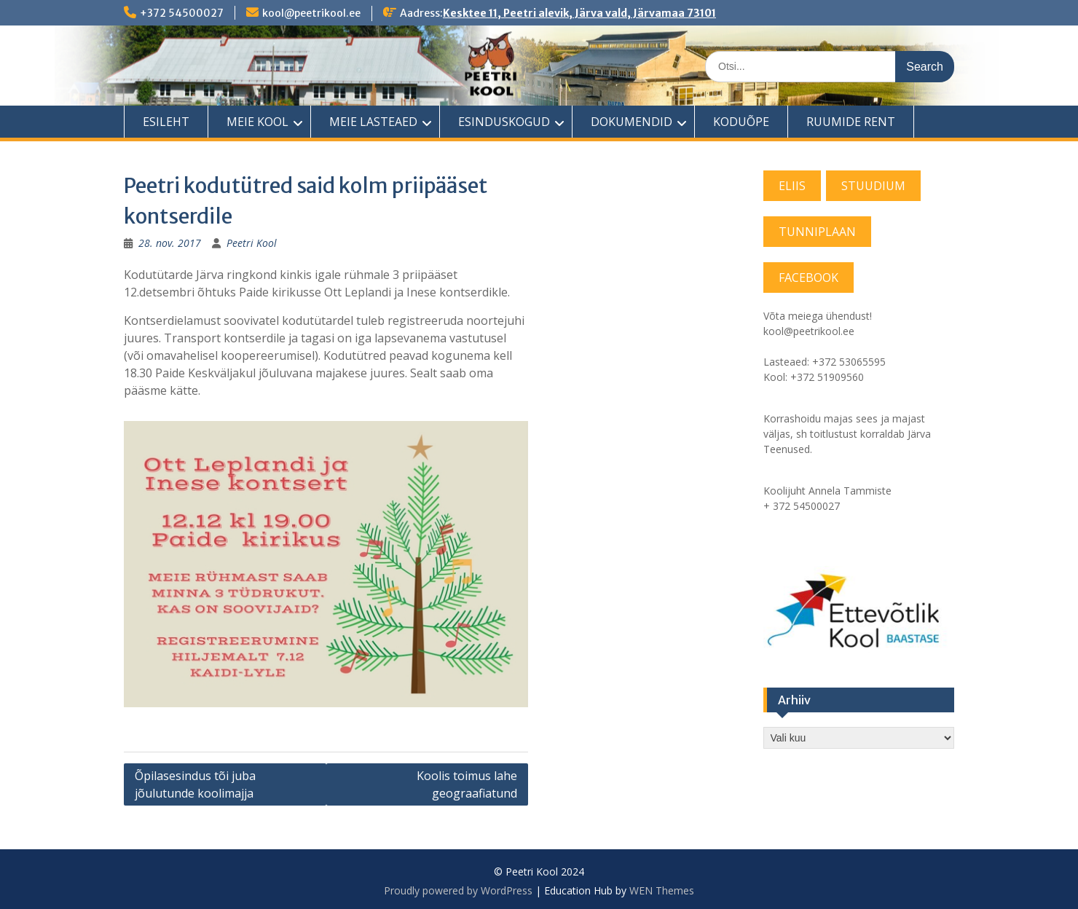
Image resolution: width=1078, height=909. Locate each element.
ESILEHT (166, 122)
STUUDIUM (873, 186)
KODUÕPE (741, 122)
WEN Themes (661, 890)
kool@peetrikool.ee (311, 13)
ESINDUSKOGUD (504, 122)
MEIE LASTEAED (373, 122)
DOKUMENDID (631, 122)
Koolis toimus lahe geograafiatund (467, 784)
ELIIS (792, 186)
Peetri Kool (252, 243)
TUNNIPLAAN (817, 232)
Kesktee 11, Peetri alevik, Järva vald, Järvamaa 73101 (579, 13)
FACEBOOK (808, 277)
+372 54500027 (182, 13)
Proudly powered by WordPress (458, 890)
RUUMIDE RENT (850, 122)
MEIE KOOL (257, 122)
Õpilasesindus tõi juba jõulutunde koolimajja (195, 784)
